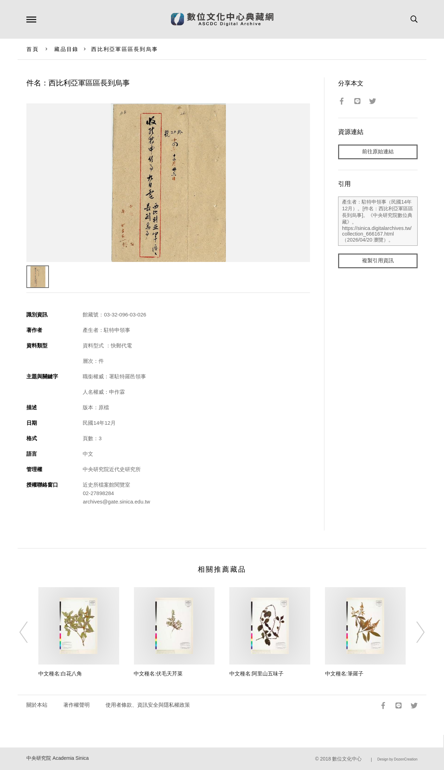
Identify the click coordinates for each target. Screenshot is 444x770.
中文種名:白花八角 (60, 673)
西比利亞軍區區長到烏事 (124, 49)
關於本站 (36, 705)
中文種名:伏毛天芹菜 (158, 673)
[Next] (414, 632)
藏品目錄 (66, 49)
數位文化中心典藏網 (222, 19)
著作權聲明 (76, 705)
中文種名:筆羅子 (344, 673)
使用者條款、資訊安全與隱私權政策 (148, 705)
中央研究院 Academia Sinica (57, 758)
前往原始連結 (378, 152)
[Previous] (29, 632)
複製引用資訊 (378, 261)
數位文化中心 (347, 759)
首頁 (32, 49)
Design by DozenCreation (398, 759)
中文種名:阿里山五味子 (256, 673)
